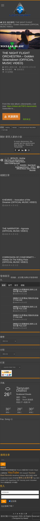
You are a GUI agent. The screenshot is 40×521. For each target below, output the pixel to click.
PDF (18, 480)
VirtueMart (33, 480)
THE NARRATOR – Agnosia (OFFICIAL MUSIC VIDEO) (15, 229)
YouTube (5, 130)
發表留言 (20, 70)
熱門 (10, 285)
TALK (2, 482)
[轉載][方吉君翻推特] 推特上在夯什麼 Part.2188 (25, 308)
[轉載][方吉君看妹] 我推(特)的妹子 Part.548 (26, 316)
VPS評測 (15, 478)
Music (15, 127)
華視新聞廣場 (4, 470)
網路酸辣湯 (12, 470)
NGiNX (2, 480)
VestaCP (25, 473)
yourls (28, 480)
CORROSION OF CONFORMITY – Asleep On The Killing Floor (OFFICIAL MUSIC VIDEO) (19, 259)
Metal (8, 127)
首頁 (3, 22)
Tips (34, 478)
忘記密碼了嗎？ (7, 506)
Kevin (25, 518)
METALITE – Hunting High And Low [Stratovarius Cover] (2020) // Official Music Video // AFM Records (14, 160)
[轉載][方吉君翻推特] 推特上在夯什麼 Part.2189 (25, 290)
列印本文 (27, 119)
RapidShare (12, 480)
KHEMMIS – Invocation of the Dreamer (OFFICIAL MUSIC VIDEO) (19, 201)
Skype (36, 470)
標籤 (22, 285)
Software (23, 475)
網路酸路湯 (7, 482)
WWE (35, 475)
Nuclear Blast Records (28, 127)
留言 (16, 285)
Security (22, 480)
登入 (23, 277)
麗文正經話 (29, 475)
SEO (37, 478)
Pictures (19, 470)
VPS (21, 473)
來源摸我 (11, 116)
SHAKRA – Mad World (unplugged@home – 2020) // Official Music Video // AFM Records (25, 167)
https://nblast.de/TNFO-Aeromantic (22, 106)
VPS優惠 (14, 482)
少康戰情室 (3, 473)
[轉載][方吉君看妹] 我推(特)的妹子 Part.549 (26, 299)
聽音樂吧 (10, 22)
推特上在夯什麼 (25, 478)
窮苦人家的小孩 (10, 67)
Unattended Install (6, 478)
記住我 (12, 501)
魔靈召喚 (25, 470)
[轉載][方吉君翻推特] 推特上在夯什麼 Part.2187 (25, 325)
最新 (4, 285)
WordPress (15, 475)
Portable (31, 470)
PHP (6, 480)
